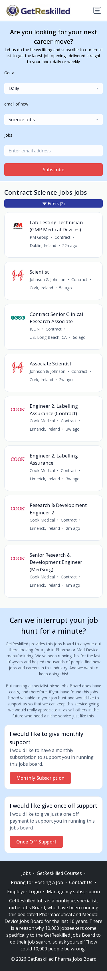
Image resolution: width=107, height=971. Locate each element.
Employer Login (24, 891)
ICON (35, 329)
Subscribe (53, 169)
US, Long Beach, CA (48, 337)
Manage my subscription (73, 891)
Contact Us (80, 882)
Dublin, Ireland (43, 245)
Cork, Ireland (41, 287)
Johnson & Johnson (47, 279)
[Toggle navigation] (97, 10)
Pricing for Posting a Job (37, 882)
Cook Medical (42, 420)
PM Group (39, 237)
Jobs (26, 873)
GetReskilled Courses (59, 873)
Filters (54, 203)
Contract (62, 237)
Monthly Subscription (40, 778)
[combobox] (53, 88)
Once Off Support (36, 842)
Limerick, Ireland (45, 429)
